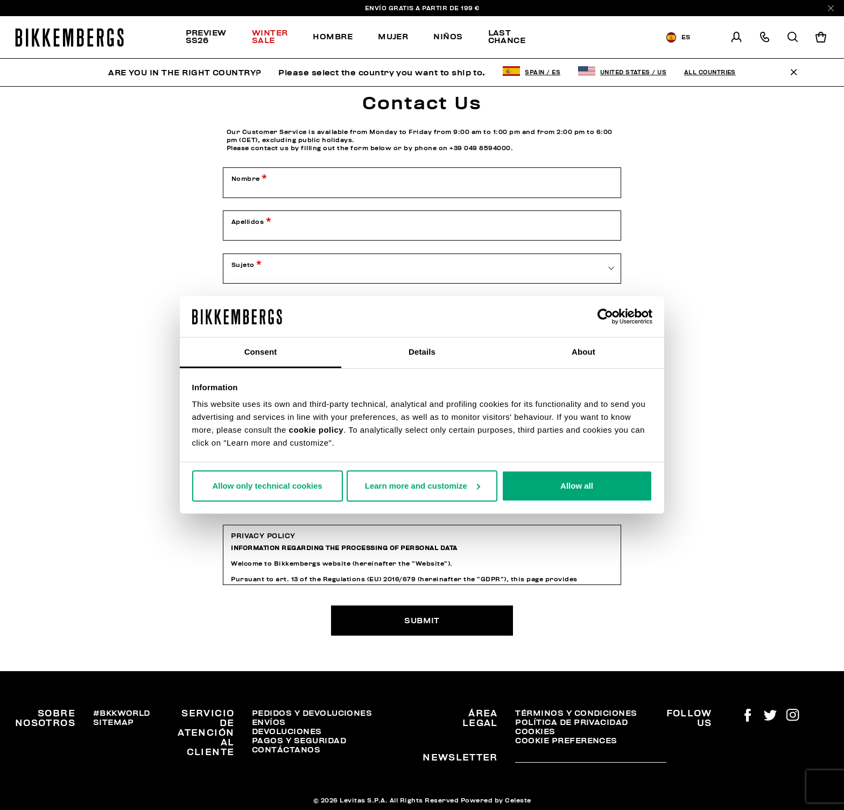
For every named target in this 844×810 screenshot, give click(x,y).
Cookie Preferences (566, 740)
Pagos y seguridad (299, 740)
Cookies (535, 731)
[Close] (830, 8)
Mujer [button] (393, 36)
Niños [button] (447, 36)
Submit (422, 620)
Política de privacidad (571, 722)
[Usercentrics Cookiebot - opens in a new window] (605, 316)
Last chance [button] (507, 36)
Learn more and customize (422, 485)
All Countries (710, 72)
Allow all (576, 485)
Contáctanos (286, 749)
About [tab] (583, 351)
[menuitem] (213, 37)
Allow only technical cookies (267, 485)
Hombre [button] (333, 36)
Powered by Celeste (496, 800)
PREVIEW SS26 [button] (206, 36)
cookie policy (316, 429)
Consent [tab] (260, 351)
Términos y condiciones (576, 713)
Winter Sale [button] (270, 36)
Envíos (269, 722)
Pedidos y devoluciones (312, 713)
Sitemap (113, 722)
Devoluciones (287, 731)
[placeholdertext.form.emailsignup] (590, 759)
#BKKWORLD (121, 713)
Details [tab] (422, 351)
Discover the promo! (597, 37)
